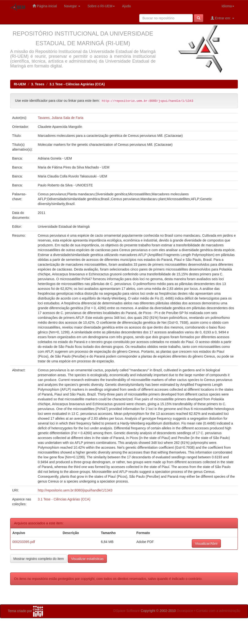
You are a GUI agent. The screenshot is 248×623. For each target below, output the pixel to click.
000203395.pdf (23, 542)
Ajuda (126, 6)
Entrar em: (222, 18)
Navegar (72, 6)
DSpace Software (126, 611)
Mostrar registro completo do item (38, 559)
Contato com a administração (218, 611)
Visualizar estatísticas (87, 559)
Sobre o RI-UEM (101, 6)
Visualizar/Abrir (206, 543)
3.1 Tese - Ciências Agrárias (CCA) (77, 84)
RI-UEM (20, 84)
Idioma (228, 6)
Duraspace (185, 611)
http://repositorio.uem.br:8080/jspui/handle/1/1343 (75, 490)
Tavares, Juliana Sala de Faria (60, 118)
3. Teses (37, 84)
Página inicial (44, 6)
